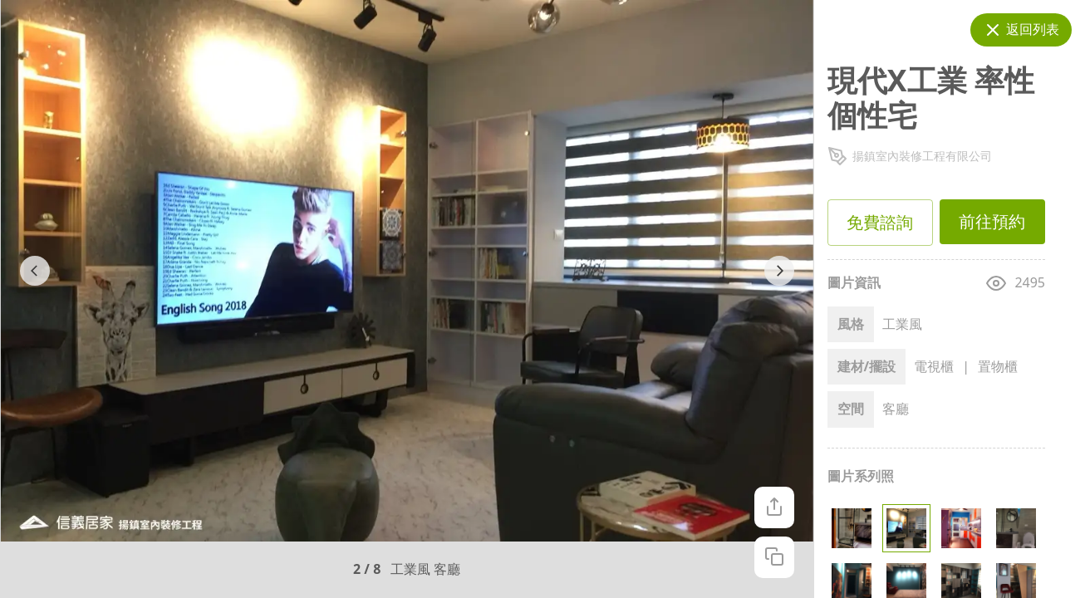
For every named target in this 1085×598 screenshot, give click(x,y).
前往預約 (992, 221)
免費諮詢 (880, 222)
